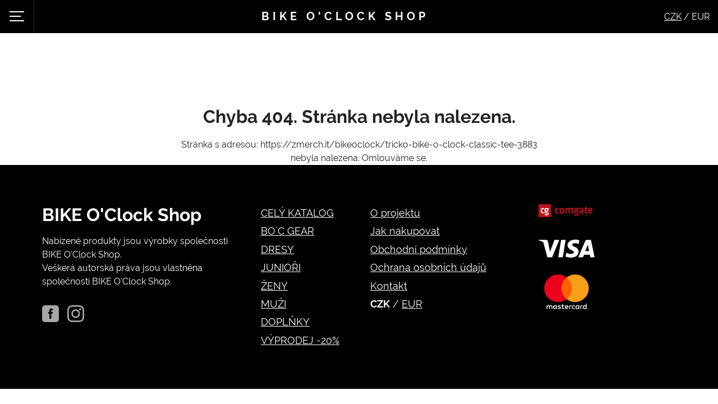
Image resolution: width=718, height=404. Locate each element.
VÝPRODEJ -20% (300, 340)
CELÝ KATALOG (297, 213)
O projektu (395, 213)
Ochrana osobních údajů (428, 267)
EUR (412, 304)
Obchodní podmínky (418, 249)
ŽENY (274, 286)
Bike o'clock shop (345, 16)
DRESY (277, 249)
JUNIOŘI (281, 267)
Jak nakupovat (405, 231)
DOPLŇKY (285, 322)
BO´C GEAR (287, 231)
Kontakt (388, 286)
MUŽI (273, 304)
